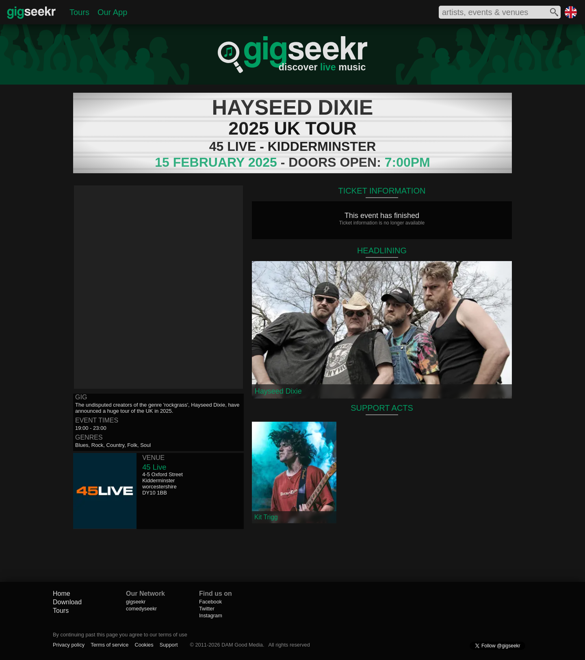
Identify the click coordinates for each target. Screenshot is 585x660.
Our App (112, 12)
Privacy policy (68, 645)
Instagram (210, 615)
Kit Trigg (266, 517)
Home (61, 593)
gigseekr (135, 602)
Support (169, 645)
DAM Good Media (242, 645)
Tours (79, 12)
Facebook (210, 602)
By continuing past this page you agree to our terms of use (120, 635)
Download (67, 602)
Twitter (206, 609)
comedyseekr (141, 609)
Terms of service (109, 645)
